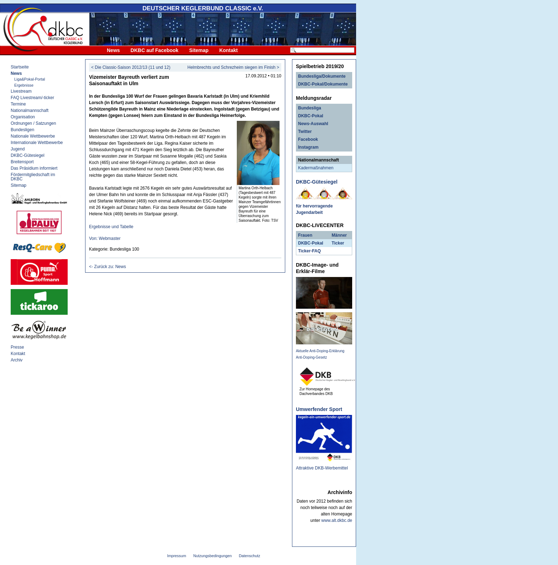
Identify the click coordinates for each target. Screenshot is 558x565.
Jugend (18, 149)
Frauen (305, 235)
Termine (18, 104)
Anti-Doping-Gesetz (311, 357)
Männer (339, 235)
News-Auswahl (313, 123)
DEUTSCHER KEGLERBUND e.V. (202, 8)
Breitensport (22, 161)
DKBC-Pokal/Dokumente (323, 84)
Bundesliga (309, 108)
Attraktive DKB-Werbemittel (322, 468)
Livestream (21, 91)
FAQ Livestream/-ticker (32, 97)
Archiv (16, 360)
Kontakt (228, 50)
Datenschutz (249, 556)
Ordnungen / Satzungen (33, 123)
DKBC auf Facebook (155, 50)
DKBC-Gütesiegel (28, 155)
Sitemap (198, 50)
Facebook (308, 139)
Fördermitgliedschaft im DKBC (33, 176)
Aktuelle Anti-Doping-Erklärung (320, 351)
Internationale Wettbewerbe (37, 142)
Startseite (20, 67)
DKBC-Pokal (310, 115)
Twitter (305, 131)
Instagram (308, 147)
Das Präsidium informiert (34, 168)
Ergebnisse (23, 85)
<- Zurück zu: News (107, 266)
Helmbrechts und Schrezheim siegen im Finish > (233, 67)
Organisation (23, 116)
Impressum (176, 556)
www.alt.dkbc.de (336, 520)
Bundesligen (22, 129)
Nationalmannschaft (29, 110)
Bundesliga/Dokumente (321, 76)
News (113, 50)
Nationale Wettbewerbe (33, 136)
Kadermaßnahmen (315, 167)
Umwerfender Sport (319, 409)
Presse (17, 347)
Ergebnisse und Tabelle (111, 226)
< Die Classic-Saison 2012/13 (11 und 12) (130, 67)
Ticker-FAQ (309, 250)
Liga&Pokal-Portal (29, 79)
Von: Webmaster (105, 238)
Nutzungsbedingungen (212, 556)
